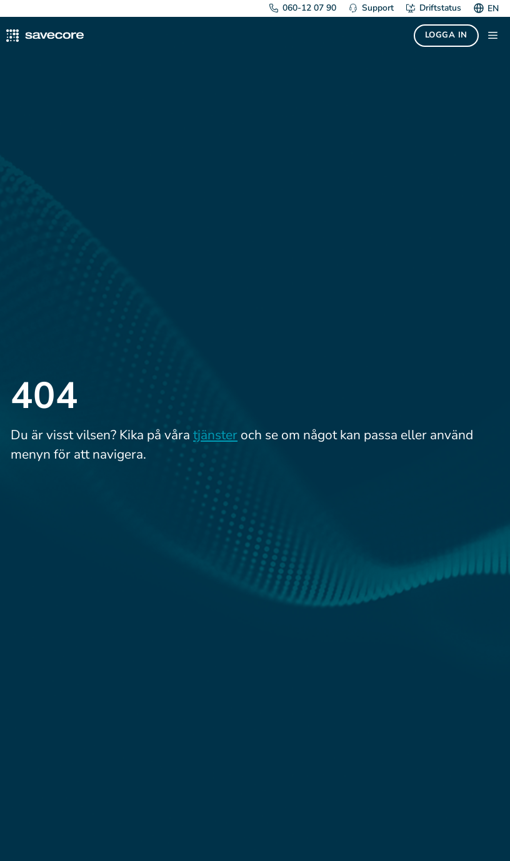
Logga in (446, 35)
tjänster (215, 435)
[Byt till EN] (491, 8)
